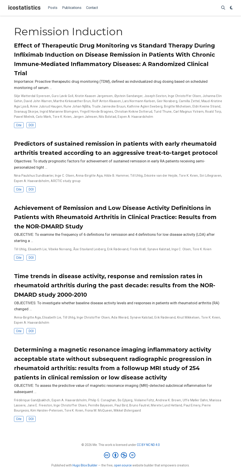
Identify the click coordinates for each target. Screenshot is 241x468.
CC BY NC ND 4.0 (148, 445)
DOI (31, 125)
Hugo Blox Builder (85, 465)
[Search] (223, 7)
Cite (19, 125)
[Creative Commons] (120, 455)
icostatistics (24, 7)
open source (123, 465)
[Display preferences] (231, 7)
